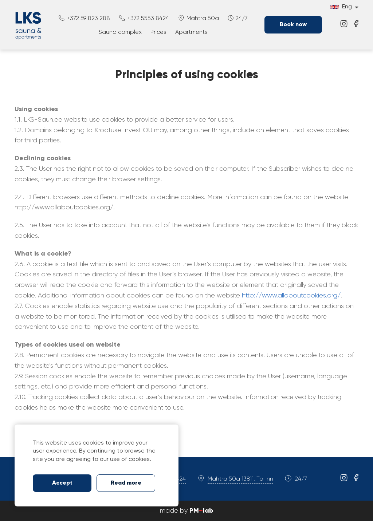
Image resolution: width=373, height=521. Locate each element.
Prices (158, 32)
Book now (293, 25)
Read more (126, 483)
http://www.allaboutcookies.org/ (291, 295)
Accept (62, 483)
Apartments (191, 32)
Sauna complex (120, 32)
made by (186, 511)
